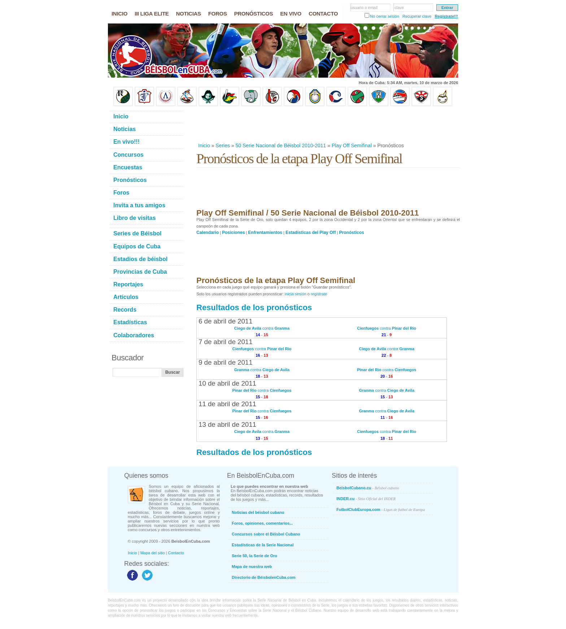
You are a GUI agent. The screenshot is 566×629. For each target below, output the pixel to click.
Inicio (204, 145)
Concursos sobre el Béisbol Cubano (266, 534)
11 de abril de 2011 (227, 404)
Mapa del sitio (152, 553)
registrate (319, 294)
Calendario (207, 232)
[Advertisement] (327, 124)
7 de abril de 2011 (226, 342)
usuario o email (364, 7)
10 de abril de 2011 (227, 383)
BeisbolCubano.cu (367, 488)
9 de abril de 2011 (226, 362)
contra (261, 328)
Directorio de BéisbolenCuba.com (264, 577)
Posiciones (233, 232)
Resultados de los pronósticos (254, 307)
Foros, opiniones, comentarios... (262, 523)
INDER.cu (366, 498)
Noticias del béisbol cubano (258, 512)
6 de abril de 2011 (226, 321)
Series (222, 145)
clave (399, 7)
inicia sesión (295, 294)
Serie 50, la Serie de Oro (254, 556)
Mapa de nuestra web (252, 566)
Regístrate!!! (446, 16)
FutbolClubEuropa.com (380, 509)
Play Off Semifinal (352, 145)
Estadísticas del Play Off (311, 232)
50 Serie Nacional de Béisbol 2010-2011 (281, 145)
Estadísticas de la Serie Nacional (262, 545)
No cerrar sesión (384, 16)
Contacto (176, 553)
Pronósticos (351, 232)
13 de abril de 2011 (227, 424)
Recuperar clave (416, 16)
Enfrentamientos (265, 232)
